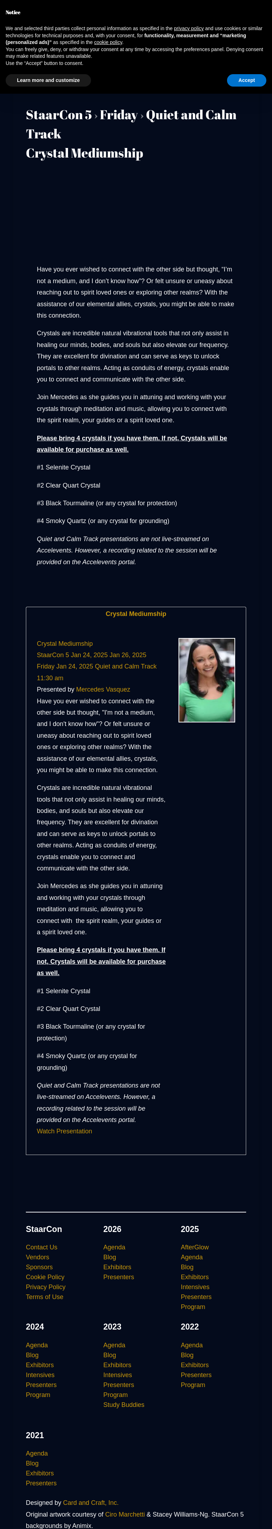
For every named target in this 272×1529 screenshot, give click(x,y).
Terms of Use (44, 1297)
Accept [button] (246, 80)
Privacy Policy (46, 1287)
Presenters (118, 1277)
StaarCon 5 (59, 114)
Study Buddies (123, 1405)
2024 (35, 1326)
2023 (112, 1326)
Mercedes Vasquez (103, 689)
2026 (112, 1229)
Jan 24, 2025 (89, 655)
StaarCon (44, 1229)
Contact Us (41, 1247)
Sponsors (39, 1267)
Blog (109, 1257)
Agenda (114, 1247)
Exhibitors (117, 1267)
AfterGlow (195, 1247)
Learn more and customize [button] (48, 80)
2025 (190, 1229)
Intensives (195, 1287)
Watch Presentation (64, 1131)
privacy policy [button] (189, 28)
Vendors (37, 1257)
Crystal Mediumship (136, 613)
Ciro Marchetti (125, 1514)
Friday (119, 114)
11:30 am (50, 678)
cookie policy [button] (108, 42)
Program (193, 1307)
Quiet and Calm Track (126, 666)
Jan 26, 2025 (127, 655)
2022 (190, 1326)
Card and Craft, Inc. (91, 1502)
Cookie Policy (45, 1277)
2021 (35, 1435)
